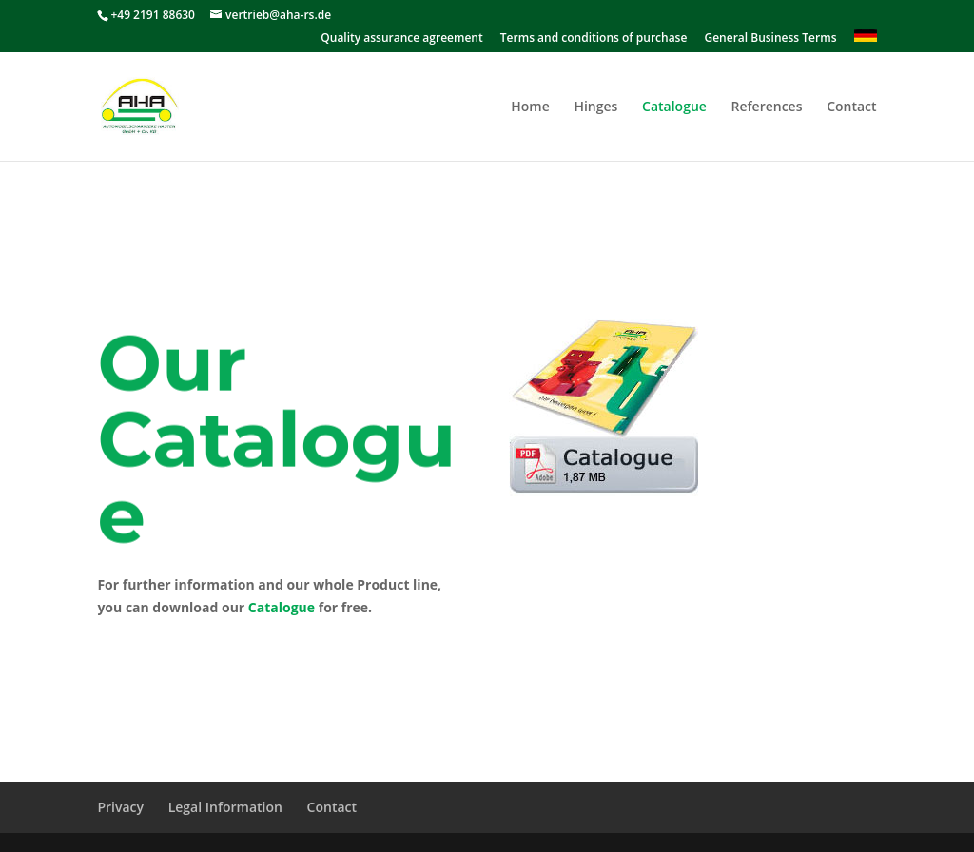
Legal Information (225, 807)
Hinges (595, 107)
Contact (851, 107)
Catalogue (674, 107)
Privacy (120, 807)
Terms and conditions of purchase (594, 39)
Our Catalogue (276, 449)
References (767, 107)
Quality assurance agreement (401, 39)
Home (530, 107)
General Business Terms (770, 39)
